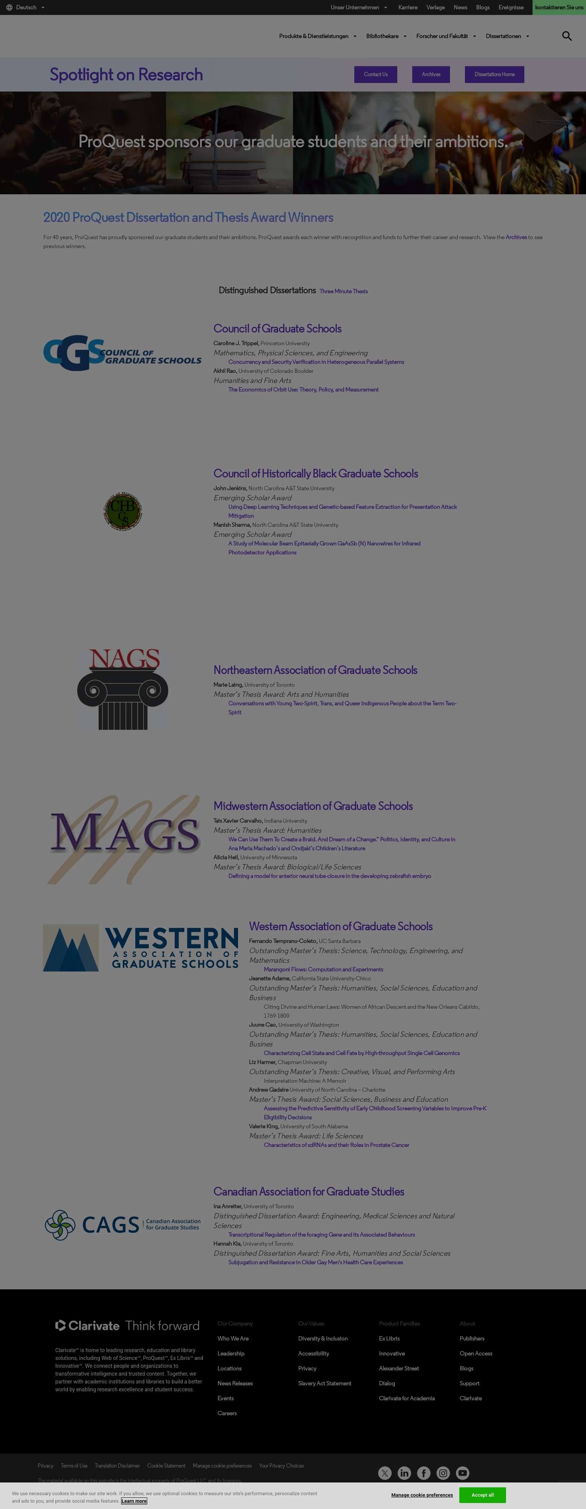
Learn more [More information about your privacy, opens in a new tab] (134, 1501)
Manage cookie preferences (422, 1495)
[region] (293, 1495)
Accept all (483, 1495)
